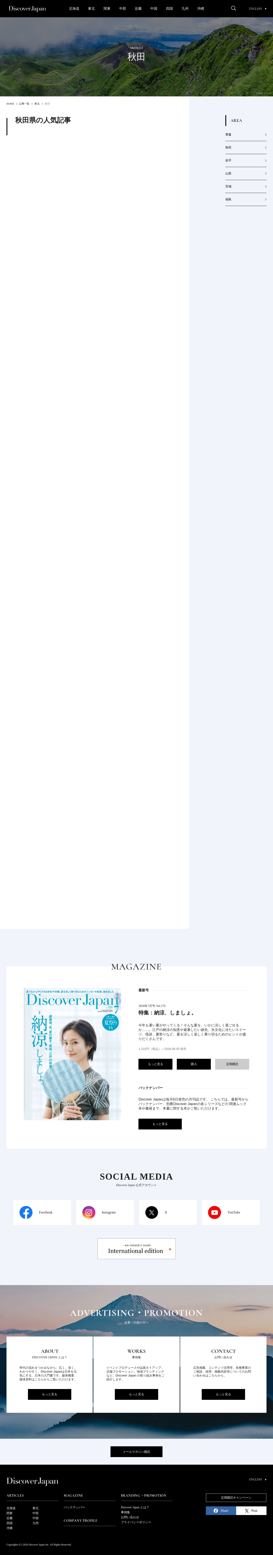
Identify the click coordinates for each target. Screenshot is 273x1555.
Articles (15, 1495)
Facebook (45, 1212)
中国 (153, 8)
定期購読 (232, 1064)
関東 (107, 8)
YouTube (234, 1212)
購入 (194, 1064)
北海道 (74, 8)
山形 (228, 173)
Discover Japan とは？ (135, 1507)
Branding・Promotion (143, 1495)
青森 (228, 134)
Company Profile (81, 1520)
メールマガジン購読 (136, 1451)
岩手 (228, 160)
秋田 (228, 147)
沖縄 (200, 8)
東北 (91, 8)
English (257, 9)
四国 (169, 8)
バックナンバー (74, 1507)
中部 (122, 8)
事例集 (125, 1512)
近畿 (138, 8)
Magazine (73, 1495)
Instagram (109, 1212)
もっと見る (155, 1064)
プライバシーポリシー (136, 1522)
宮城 (228, 186)
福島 (228, 199)
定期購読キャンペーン (236, 1497)
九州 (185, 8)
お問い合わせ (130, 1517)
